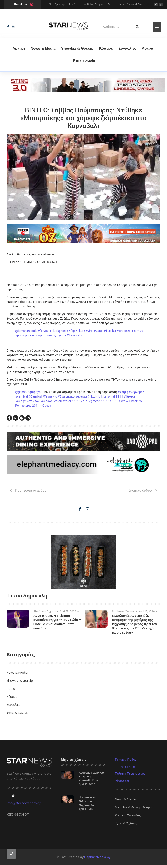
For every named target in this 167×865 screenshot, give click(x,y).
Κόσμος (106, 48)
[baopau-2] (83, 562)
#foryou (43, 331)
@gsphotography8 (28, 392)
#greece (94, 401)
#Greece (129, 396)
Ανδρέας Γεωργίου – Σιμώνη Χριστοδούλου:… (91, 776)
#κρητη (123, 392)
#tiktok (80, 331)
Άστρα (147, 48)
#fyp (71, 331)
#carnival (137, 331)
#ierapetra (124, 331)
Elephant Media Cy (97, 857)
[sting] (83, 91)
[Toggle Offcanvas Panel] (157, 27)
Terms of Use (125, 767)
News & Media (43, 48)
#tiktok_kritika (97, 396)
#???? (76, 401)
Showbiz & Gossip (77, 48)
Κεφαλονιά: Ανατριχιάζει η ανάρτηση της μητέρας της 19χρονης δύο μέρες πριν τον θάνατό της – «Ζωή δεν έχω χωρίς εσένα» (134, 624)
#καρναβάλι (137, 392)
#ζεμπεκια (49, 396)
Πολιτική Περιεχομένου (130, 774)
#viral (89, 331)
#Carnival (35, 396)
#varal (66, 401)
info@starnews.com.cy (24, 803)
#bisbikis (110, 331)
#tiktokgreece (58, 331)
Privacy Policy (126, 759)
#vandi (98, 331)
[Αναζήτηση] (115, 27)
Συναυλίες (127, 48)
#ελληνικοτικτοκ (27, 401)
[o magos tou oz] (83, 233)
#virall (57, 401)
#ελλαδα (46, 401)
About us (122, 781)
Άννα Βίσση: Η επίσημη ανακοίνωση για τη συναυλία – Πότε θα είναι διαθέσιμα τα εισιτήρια (57, 621)
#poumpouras (25, 335)
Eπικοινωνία (84, 61)
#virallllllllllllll (115, 396)
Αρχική (19, 48)
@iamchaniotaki (26, 331)
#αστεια (81, 396)
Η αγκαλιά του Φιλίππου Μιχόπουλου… (88, 801)
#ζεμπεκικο (66, 396)
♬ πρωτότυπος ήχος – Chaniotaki (58, 335)
